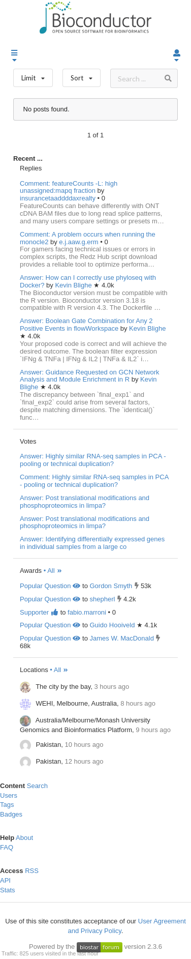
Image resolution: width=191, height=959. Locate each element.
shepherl (102, 599)
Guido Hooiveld (112, 625)
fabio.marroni (87, 612)
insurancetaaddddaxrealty (59, 198)
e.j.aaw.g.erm (79, 242)
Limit (33, 75)
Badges (11, 814)
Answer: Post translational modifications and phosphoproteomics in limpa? (84, 501)
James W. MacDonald (121, 638)
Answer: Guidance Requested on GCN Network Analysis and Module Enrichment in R (90, 376)
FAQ (6, 847)
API (5, 880)
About (24, 837)
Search (37, 786)
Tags (7, 804)
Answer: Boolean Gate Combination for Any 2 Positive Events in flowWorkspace (86, 324)
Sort (81, 75)
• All (53, 570)
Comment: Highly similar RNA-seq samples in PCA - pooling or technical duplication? (94, 480)
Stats (7, 890)
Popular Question (50, 586)
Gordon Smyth (110, 586)
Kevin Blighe (74, 285)
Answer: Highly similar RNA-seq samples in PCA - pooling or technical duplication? (93, 460)
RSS (32, 871)
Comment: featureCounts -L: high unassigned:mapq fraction (68, 187)
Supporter (39, 612)
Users (8, 795)
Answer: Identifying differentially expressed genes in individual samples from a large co (92, 542)
